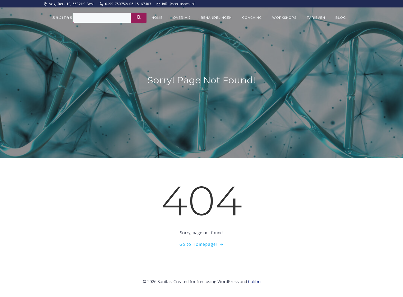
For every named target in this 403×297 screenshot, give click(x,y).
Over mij (181, 18)
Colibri (254, 281)
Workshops (284, 18)
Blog (340, 18)
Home (157, 18)
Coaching (252, 18)
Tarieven (316, 18)
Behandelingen (216, 18)
